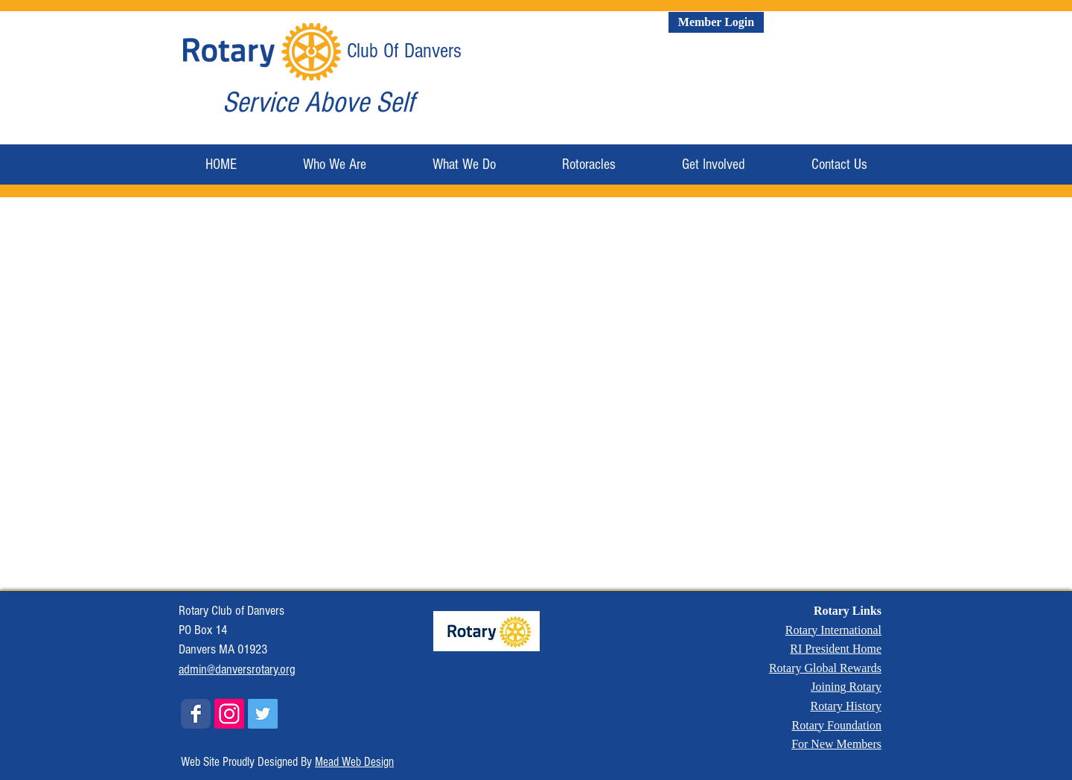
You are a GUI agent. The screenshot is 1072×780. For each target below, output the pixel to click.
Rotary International (833, 630)
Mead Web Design (354, 762)
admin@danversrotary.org (237, 669)
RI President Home (835, 648)
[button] (334, 164)
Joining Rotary (846, 686)
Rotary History (845, 706)
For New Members (836, 744)
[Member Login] (716, 22)
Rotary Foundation (836, 725)
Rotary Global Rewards (825, 668)
